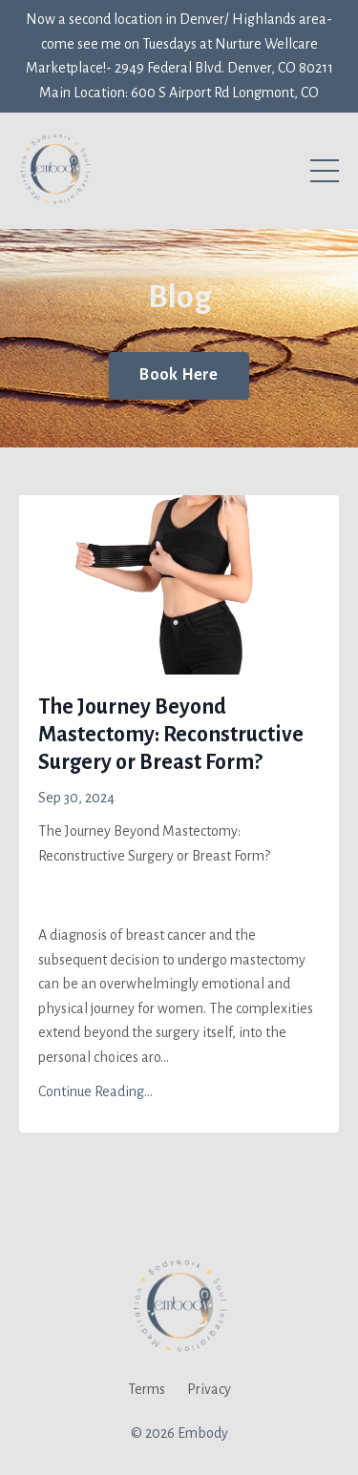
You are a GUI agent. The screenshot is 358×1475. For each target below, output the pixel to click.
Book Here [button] (178, 375)
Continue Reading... (95, 1091)
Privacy (209, 1389)
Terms (146, 1389)
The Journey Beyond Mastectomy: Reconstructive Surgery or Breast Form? (171, 735)
